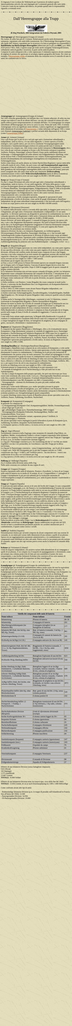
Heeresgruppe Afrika (17, 56)
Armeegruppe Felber (15, 133)
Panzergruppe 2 (32, 129)
